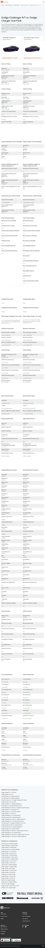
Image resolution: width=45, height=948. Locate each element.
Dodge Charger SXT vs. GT (7, 794)
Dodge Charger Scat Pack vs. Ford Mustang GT (12, 825)
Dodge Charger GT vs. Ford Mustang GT (10, 828)
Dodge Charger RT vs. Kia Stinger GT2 (10, 809)
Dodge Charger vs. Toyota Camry (9, 860)
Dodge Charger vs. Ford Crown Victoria (10, 885)
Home (2, 5)
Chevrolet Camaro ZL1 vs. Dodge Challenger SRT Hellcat (14, 800)
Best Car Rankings (26, 916)
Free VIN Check (4, 916)
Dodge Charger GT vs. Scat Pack (8, 802)
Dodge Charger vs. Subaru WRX (8, 876)
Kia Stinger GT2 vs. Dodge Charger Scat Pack (11, 805)
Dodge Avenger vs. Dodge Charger (9, 866)
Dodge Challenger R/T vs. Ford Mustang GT (11, 832)
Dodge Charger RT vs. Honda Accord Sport (11, 811)
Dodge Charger (16, 5)
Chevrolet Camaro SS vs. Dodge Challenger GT (11, 826)
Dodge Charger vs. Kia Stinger (8, 868)
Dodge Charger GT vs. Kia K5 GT (8, 813)
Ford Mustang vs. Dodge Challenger (9, 843)
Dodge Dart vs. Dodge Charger (8, 874)
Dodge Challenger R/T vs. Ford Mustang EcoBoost (12, 821)
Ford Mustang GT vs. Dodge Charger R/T (10, 798)
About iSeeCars (4, 926)
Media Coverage (4, 929)
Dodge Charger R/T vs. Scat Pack (8, 792)
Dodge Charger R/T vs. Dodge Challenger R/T (11, 803)
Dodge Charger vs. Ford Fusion (8, 872)
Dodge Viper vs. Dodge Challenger (9, 882)
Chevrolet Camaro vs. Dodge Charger (9, 859)
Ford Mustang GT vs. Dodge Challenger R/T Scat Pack (13, 823)
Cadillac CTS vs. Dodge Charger (8, 887)
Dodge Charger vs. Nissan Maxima (9, 855)
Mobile (2, 918)
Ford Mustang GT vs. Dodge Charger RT (10, 796)
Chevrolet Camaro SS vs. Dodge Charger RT (11, 817)
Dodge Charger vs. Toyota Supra (8, 851)
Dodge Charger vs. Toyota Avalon (9, 870)
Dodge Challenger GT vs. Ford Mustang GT (11, 815)
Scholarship (3, 931)
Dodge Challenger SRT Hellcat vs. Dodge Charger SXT (13, 819)
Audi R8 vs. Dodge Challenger (8, 883)
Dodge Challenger (8, 5)
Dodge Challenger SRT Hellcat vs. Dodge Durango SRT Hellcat (15, 807)
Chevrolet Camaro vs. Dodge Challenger (10, 849)
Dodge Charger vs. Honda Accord (8, 853)
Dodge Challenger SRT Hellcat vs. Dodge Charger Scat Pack (14, 830)
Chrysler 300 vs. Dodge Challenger (9, 864)
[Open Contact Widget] (43, 946)
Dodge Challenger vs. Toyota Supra (9, 857)
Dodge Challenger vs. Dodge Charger (9, 845)
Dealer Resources (26, 921)
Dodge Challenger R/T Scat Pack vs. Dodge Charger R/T (13, 836)
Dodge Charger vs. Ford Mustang (8, 847)
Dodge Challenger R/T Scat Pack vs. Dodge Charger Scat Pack (15, 834)
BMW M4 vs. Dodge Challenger (8, 880)
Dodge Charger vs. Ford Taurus (8, 862)
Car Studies (24, 914)
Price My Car (25, 918)
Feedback (3, 933)
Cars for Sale (3, 914)
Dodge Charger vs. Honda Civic (8, 878)
